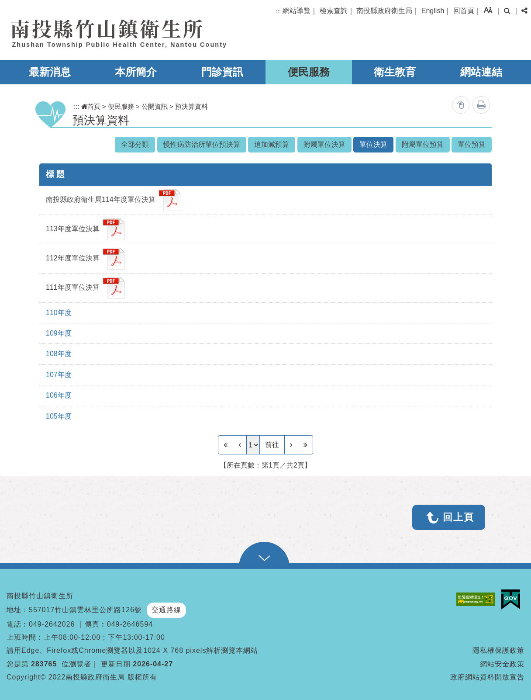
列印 (481, 105)
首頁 (90, 106)
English (432, 10)
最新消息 (50, 72)
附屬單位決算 (324, 144)
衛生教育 (395, 72)
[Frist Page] (225, 444)
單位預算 (472, 144)
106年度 (59, 395)
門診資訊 (222, 72)
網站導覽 (296, 10)
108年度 (59, 353)
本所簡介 (136, 72)
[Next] (291, 444)
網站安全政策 (502, 664)
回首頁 (463, 10)
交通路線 (166, 609)
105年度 (59, 416)
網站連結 (481, 72)
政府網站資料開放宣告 (487, 677)
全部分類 (135, 144)
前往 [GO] (272, 444)
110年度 (59, 312)
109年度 (59, 333)
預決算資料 (191, 106)
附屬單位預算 (423, 144)
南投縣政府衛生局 (384, 10)
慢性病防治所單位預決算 (201, 144)
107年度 (59, 374)
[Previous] (240, 444)
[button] (488, 9)
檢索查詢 (334, 10)
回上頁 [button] (458, 517)
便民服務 (309, 72)
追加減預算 (271, 144)
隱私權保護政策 (498, 650)
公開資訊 (154, 106)
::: (278, 11)
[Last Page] (305, 444)
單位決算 (373, 144)
